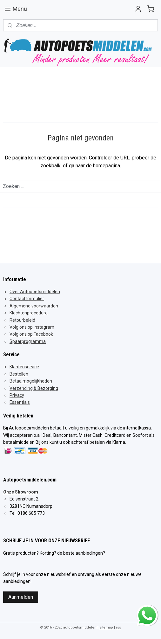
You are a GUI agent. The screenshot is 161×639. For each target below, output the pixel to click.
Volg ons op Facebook (31, 334)
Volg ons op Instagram (32, 327)
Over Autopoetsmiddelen (35, 291)
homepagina (106, 166)
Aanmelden (20, 597)
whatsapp (147, 609)
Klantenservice (24, 366)
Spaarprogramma (28, 341)
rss (118, 627)
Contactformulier (27, 298)
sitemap (106, 627)
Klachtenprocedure (29, 312)
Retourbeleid (22, 320)
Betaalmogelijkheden (31, 381)
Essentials (20, 402)
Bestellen (19, 374)
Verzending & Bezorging (34, 388)
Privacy (17, 395)
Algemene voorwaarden (34, 305)
